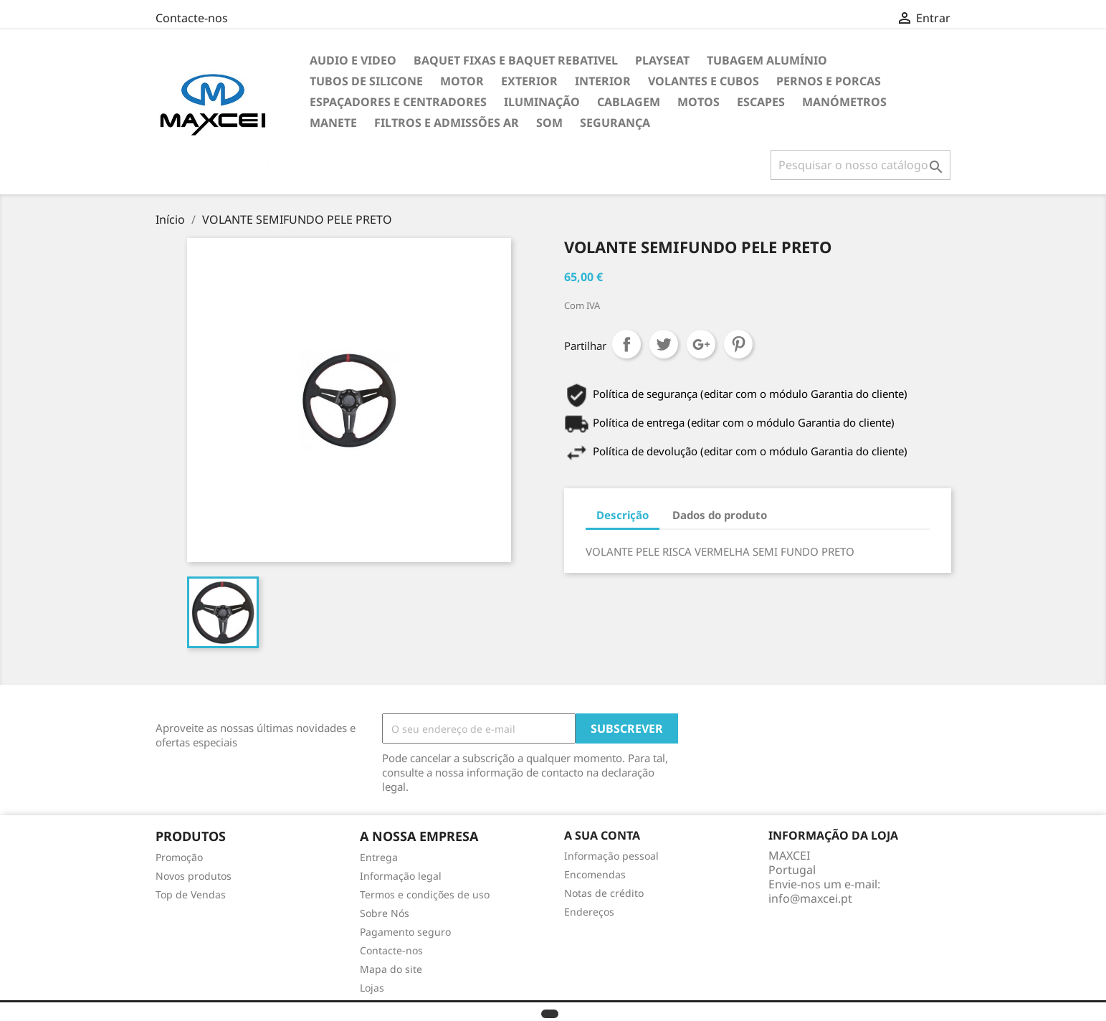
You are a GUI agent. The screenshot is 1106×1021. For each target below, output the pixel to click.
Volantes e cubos (703, 81)
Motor (462, 81)
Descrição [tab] (622, 515)
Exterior (529, 81)
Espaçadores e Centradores (398, 102)
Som (549, 122)
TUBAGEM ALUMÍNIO (767, 60)
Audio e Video (353, 60)
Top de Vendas (191, 894)
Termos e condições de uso (425, 894)
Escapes (761, 102)
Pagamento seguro (405, 932)
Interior (603, 81)
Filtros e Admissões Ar (446, 122)
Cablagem (628, 102)
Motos (698, 102)
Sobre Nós (384, 913)
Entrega (379, 857)
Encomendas (595, 874)
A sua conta (602, 835)
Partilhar (626, 344)
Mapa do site (391, 969)
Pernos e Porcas (828, 81)
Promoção (179, 857)
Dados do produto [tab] (719, 515)
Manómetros (844, 102)
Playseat (662, 60)
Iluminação (542, 102)
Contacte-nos (192, 18)
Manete (333, 122)
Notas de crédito (604, 893)
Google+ (701, 344)
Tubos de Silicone (366, 81)
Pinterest (738, 344)
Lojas (372, 987)
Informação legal (401, 876)
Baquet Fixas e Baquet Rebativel (516, 60)
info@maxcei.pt (810, 898)
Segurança (615, 122)
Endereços (589, 911)
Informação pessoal (611, 856)
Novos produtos (194, 876)
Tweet (663, 344)
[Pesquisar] (860, 165)
